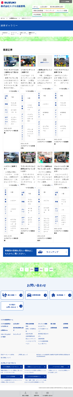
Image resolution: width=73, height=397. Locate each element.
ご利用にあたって (23, 354)
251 (36, 269)
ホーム (3, 18)
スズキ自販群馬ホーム (7, 319)
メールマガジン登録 (58, 366)
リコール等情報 (10, 376)
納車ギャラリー (32, 33)
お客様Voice (13, 18)
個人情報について (6, 357)
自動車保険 (41, 338)
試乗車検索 (54, 328)
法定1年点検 (29, 333)
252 (41, 269)
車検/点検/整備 (30, 323)
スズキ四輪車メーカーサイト (11, 366)
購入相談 (53, 323)
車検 (27, 326)
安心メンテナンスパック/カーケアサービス (31, 341)
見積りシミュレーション (34, 366)
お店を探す (16, 323)
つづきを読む (13, 91)
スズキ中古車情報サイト (34, 376)
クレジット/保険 (42, 323)
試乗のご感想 (23, 33)
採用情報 (65, 328)
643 (51, 269)
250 (31, 269)
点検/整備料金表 (30, 336)
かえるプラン (42, 326)
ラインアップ (17, 334)
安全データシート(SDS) (7, 354)
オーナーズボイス (14, 33)
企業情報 (65, 323)
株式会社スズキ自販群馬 (13, 6)
